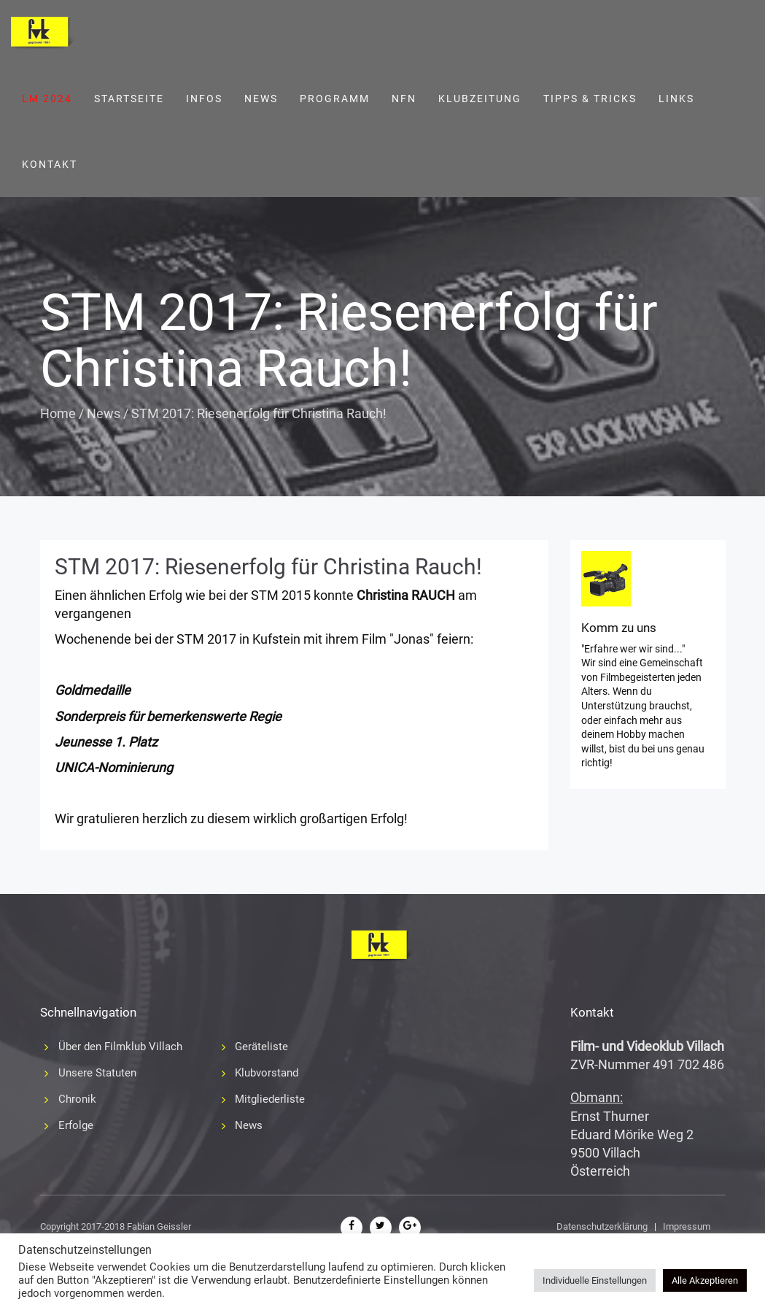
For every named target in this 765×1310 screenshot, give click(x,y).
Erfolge (75, 1125)
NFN (404, 98)
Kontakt (49, 164)
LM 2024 (47, 98)
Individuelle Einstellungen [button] (595, 1280)
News (261, 98)
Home (58, 413)
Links (676, 98)
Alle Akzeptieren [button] (705, 1280)
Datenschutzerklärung (602, 1226)
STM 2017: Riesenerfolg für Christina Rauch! (268, 566)
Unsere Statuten (97, 1072)
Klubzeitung (479, 98)
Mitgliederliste (270, 1099)
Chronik (77, 1099)
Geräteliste (261, 1046)
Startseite (129, 98)
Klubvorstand (266, 1072)
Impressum (686, 1226)
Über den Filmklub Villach (120, 1046)
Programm (335, 98)
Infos (204, 98)
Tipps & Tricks (590, 98)
